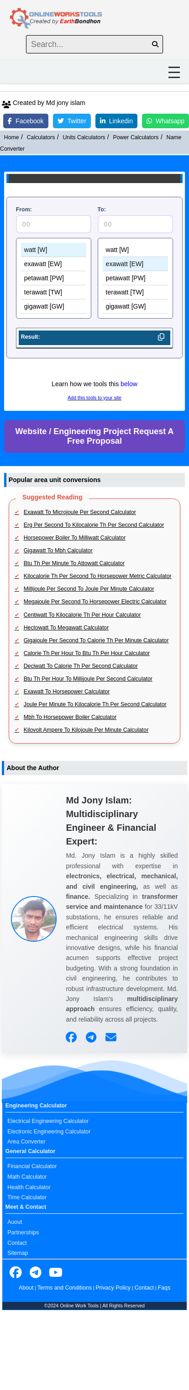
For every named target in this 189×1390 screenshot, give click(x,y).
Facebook (25, 121)
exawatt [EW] (54, 264)
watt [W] (54, 250)
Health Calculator (28, 1187)
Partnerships (23, 1232)
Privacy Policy (113, 1288)
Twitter (72, 121)
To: (102, 209)
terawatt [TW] (54, 292)
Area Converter (26, 1141)
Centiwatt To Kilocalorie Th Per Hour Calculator (82, 615)
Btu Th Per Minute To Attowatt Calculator (74, 563)
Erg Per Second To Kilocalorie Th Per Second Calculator (94, 525)
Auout (14, 1222)
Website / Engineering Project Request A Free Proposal (94, 436)
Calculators (41, 137)
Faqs (164, 1288)
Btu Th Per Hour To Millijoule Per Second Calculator (88, 679)
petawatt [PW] (54, 278)
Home (11, 137)
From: (24, 209)
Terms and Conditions (64, 1288)
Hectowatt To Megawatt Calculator (66, 627)
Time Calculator (27, 1197)
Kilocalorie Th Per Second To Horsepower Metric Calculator (98, 576)
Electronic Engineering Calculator (48, 1131)
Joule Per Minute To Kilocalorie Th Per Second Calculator (95, 704)
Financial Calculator (32, 1166)
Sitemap (17, 1253)
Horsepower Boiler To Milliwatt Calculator (75, 538)
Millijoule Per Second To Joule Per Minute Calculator (89, 589)
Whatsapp (165, 121)
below (129, 384)
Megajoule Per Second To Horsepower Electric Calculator (95, 601)
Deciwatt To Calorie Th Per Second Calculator (81, 666)
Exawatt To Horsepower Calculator (67, 691)
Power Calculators (136, 137)
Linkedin (116, 121)
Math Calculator (27, 1177)
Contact (16, 1243)
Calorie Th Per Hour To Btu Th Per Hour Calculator (87, 653)
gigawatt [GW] (54, 306)
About (26, 1288)
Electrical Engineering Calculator (48, 1121)
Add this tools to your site (94, 397)
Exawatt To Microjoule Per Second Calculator (80, 512)
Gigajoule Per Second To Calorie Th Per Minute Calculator (96, 640)
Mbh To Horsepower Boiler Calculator (70, 717)
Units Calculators (84, 137)
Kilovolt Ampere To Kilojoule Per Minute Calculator (86, 730)
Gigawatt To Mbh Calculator (58, 550)
